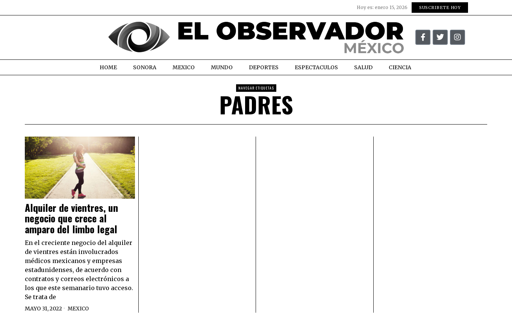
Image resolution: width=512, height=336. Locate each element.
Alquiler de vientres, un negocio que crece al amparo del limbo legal (71, 218)
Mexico (79, 308)
